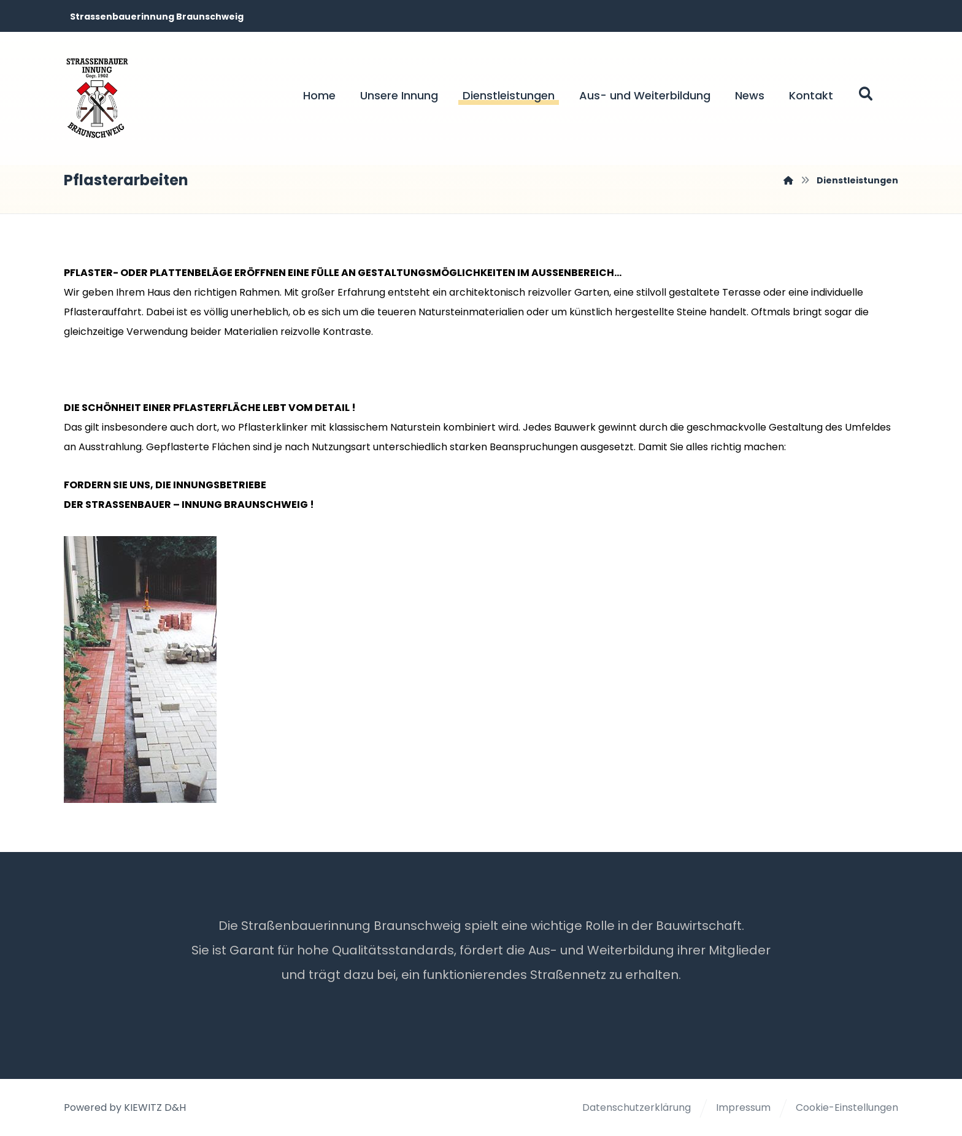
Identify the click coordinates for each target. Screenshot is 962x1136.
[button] (866, 94)
